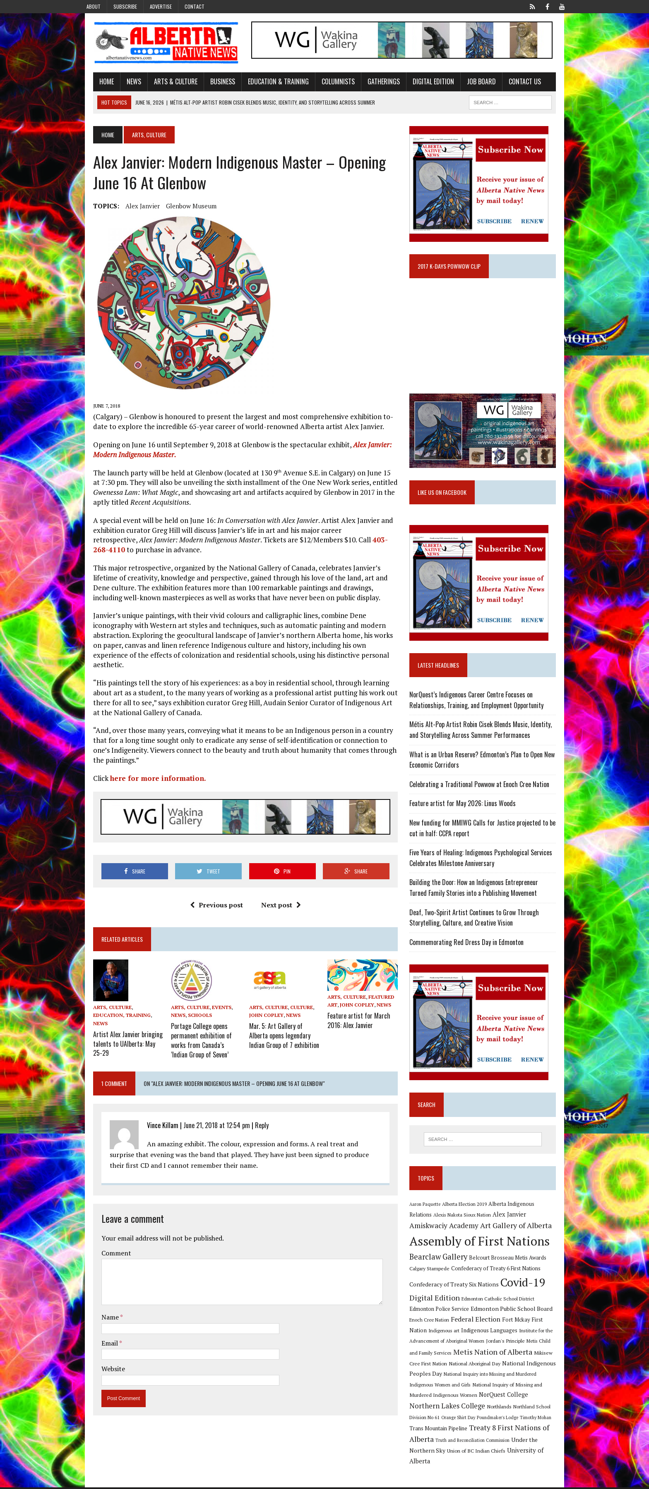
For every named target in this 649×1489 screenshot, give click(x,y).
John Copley (262, 1009)
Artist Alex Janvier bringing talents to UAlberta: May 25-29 (116, 1028)
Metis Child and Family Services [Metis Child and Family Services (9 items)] (528, 1354)
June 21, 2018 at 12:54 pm (204, 1116)
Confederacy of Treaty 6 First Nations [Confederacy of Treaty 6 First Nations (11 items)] (500, 1281)
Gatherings (371, 84)
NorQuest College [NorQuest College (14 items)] (438, 1408)
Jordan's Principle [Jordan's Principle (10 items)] (473, 1353)
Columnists (325, 84)
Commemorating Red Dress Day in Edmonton (471, 953)
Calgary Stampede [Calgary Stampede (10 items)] (434, 1281)
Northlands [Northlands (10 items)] (554, 1408)
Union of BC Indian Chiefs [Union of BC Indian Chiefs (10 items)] (491, 1452)
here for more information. (145, 771)
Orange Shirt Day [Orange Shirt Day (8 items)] (501, 1419)
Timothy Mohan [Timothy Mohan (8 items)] (429, 1431)
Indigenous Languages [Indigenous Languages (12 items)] (449, 1342)
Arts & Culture (163, 84)
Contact (194, 6)
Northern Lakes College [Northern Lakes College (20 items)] (503, 1408)
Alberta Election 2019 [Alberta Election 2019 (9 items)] (469, 1216)
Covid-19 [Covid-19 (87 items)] (527, 1294)
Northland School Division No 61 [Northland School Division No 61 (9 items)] (448, 1419)
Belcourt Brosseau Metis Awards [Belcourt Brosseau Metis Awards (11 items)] (512, 1270)
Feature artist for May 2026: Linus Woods (467, 814)
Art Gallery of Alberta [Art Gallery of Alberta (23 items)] (481, 1238)
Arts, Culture (99, 1001)
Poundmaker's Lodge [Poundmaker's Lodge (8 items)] (540, 1419)
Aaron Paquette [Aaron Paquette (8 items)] (429, 1216)
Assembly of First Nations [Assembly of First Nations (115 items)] (484, 1253)
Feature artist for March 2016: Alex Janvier (358, 1015)
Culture (297, 1001)
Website (100, 1359)
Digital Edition (420, 84)
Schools (192, 1009)
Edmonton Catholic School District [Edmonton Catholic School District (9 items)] (502, 1311)
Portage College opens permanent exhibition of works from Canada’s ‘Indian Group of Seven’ (198, 1032)
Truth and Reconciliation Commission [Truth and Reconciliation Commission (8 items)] (513, 1442)
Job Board (468, 84)
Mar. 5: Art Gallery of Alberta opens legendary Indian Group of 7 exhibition (282, 1028)
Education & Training (265, 84)
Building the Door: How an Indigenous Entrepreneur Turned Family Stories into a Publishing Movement (488, 898)
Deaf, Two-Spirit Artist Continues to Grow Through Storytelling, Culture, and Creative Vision (478, 928)
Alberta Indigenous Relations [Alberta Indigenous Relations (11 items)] (527, 1215)
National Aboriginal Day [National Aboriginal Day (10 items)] (440, 1375)
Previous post (211, 899)
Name (98, 1307)
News (121, 84)
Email (97, 1333)
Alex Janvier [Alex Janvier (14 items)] (490, 1227)
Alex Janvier (130, 208)
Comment (103, 1243)
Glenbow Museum (178, 208)
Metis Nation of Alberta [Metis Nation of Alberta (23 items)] (453, 1364)
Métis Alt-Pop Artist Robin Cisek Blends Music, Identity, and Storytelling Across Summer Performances (490, 740)
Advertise (161, 6)
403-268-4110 (322, 542)
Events (213, 1001)
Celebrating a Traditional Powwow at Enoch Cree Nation (484, 795)
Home (94, 84)
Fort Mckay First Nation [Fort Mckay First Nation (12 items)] (511, 1332)
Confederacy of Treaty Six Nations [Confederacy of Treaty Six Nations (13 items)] (458, 1296)
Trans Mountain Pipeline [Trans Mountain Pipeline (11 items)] (476, 1430)
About (94, 6)
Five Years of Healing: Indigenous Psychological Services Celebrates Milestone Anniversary (485, 869)
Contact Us (512, 84)
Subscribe (125, 6)
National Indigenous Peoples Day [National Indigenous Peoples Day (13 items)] (511, 1375)
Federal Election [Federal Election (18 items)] (454, 1331)
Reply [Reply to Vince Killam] (249, 1116)
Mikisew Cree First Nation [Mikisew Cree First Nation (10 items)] (523, 1365)
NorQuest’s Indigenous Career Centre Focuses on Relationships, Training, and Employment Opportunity (481, 711)
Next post (276, 899)
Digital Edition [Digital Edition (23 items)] (439, 1310)
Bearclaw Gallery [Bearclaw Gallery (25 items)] (443, 1269)
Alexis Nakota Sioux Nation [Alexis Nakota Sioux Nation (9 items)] (442, 1227)
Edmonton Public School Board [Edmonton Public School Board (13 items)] (490, 1321)
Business (209, 84)
